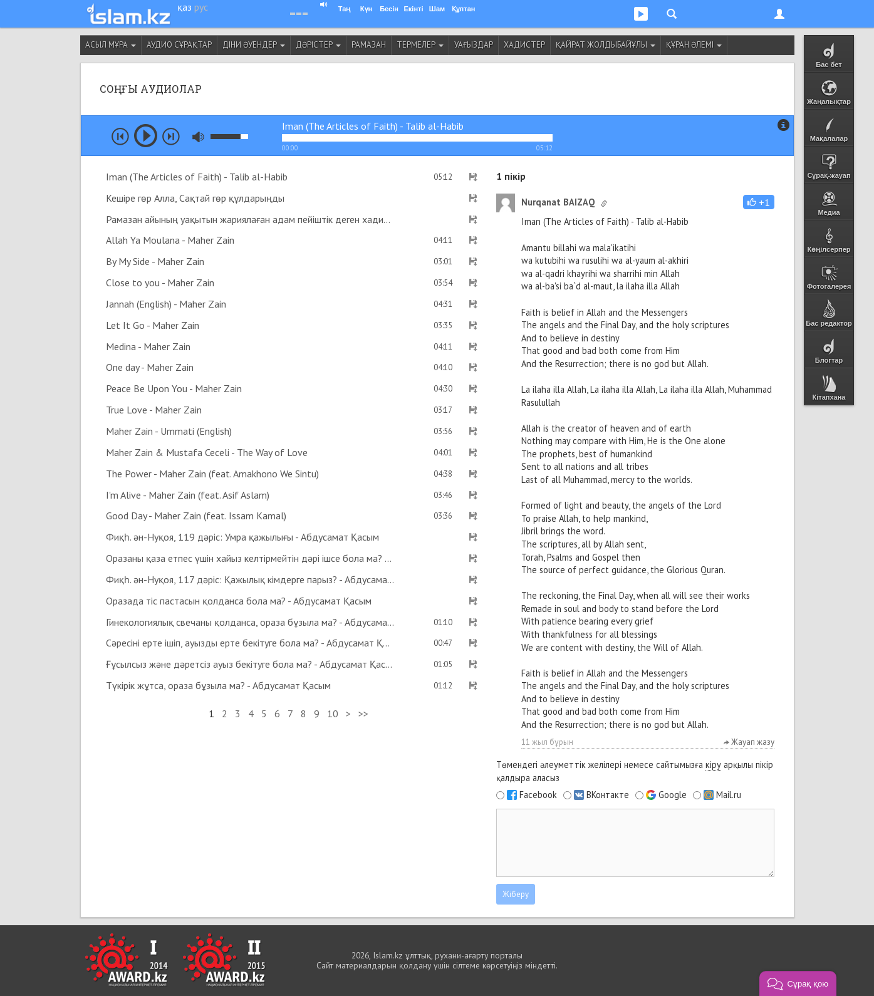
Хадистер (524, 44)
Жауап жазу (749, 742)
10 (332, 713)
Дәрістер (318, 44)
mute (198, 137)
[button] (758, 202)
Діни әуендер (253, 44)
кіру (713, 764)
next (171, 136)
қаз (184, 7)
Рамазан (368, 44)
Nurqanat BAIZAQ (558, 202)
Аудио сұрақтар (179, 44)
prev (120, 136)
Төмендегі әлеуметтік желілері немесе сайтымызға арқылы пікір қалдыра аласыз (634, 771)
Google (672, 795)
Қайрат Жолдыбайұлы (605, 44)
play (145, 135)
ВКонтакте (607, 795)
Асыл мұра (110, 44)
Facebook (538, 795)
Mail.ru (728, 795)
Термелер (420, 44)
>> (363, 713)
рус (201, 7)
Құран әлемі (694, 44)
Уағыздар (473, 44)
